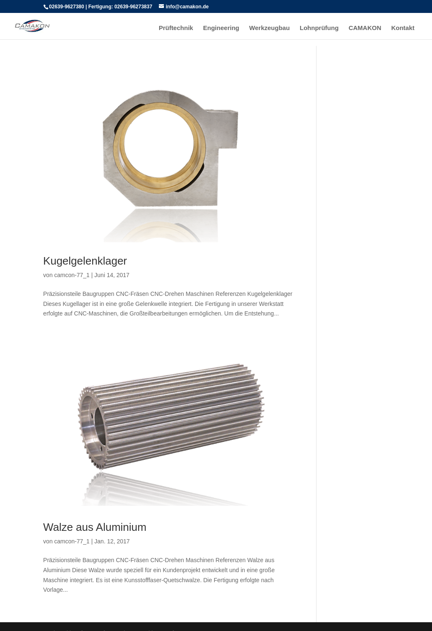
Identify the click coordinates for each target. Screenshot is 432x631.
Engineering (221, 28)
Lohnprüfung (319, 28)
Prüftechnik (176, 28)
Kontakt (402, 28)
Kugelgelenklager (85, 261)
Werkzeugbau (269, 28)
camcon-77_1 (72, 275)
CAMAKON (365, 28)
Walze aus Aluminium (95, 527)
